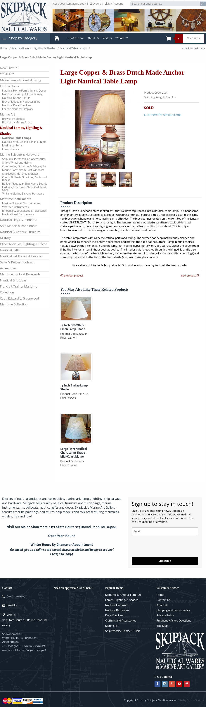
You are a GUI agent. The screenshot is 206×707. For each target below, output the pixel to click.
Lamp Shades (10, 149)
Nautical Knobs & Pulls (16, 98)
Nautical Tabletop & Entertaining (22, 94)
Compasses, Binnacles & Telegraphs (24, 166)
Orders (95, 3)
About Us (93, 38)
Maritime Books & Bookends (20, 274)
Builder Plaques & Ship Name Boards (24, 184)
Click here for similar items (162, 115)
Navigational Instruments (18, 214)
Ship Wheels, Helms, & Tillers (123, 631)
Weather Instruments (15, 207)
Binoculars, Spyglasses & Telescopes (24, 211)
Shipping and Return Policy (173, 610)
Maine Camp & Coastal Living (20, 80)
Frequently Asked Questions (174, 620)
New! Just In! (75, 38)
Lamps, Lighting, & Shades (121, 600)
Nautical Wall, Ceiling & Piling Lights (24, 142)
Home (3, 48)
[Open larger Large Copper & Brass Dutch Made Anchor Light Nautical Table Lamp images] (100, 129)
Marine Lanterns (12, 145)
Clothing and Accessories (120, 620)
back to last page (192, 48)
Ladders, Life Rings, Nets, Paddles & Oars (24, 188)
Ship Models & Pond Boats (18, 226)
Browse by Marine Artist (17, 122)
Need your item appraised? (69, 3)
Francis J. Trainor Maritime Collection (18, 289)
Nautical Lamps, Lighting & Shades (34, 48)
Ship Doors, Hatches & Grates (20, 174)
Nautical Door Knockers (17, 105)
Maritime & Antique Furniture (123, 595)
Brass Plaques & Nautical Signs (21, 102)
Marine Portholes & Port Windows (23, 170)
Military (5, 238)
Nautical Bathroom (117, 610)
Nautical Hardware (116, 605)
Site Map (162, 625)
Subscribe (165, 561)
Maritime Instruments (15, 199)
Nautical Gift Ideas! (13, 280)
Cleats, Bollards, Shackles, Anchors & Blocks (24, 178)
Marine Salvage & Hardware (19, 155)
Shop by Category (19, 39)
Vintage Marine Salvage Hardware (23, 193)
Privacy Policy (165, 615)
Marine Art (7, 114)
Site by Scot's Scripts (191, 700)
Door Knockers (114, 615)
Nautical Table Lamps (73, 48)
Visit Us (107, 38)
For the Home (9, 86)
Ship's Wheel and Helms (17, 163)
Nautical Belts (10, 250)
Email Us (12, 605)
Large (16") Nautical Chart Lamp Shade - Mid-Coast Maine (73, 453)
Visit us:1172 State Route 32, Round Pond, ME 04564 (25, 620)
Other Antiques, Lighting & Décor (23, 244)
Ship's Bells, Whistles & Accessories (24, 159)
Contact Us (163, 600)
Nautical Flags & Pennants (18, 220)
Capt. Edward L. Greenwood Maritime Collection (19, 301)
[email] (165, 531)
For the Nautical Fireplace (18, 109)
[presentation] (160, 546)
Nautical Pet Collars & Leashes (21, 256)
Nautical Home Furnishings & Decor (24, 91)
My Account (114, 3)
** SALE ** (121, 38)
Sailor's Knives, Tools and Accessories (17, 265)
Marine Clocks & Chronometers (21, 203)
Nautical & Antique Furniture (20, 232)
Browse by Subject (13, 119)
